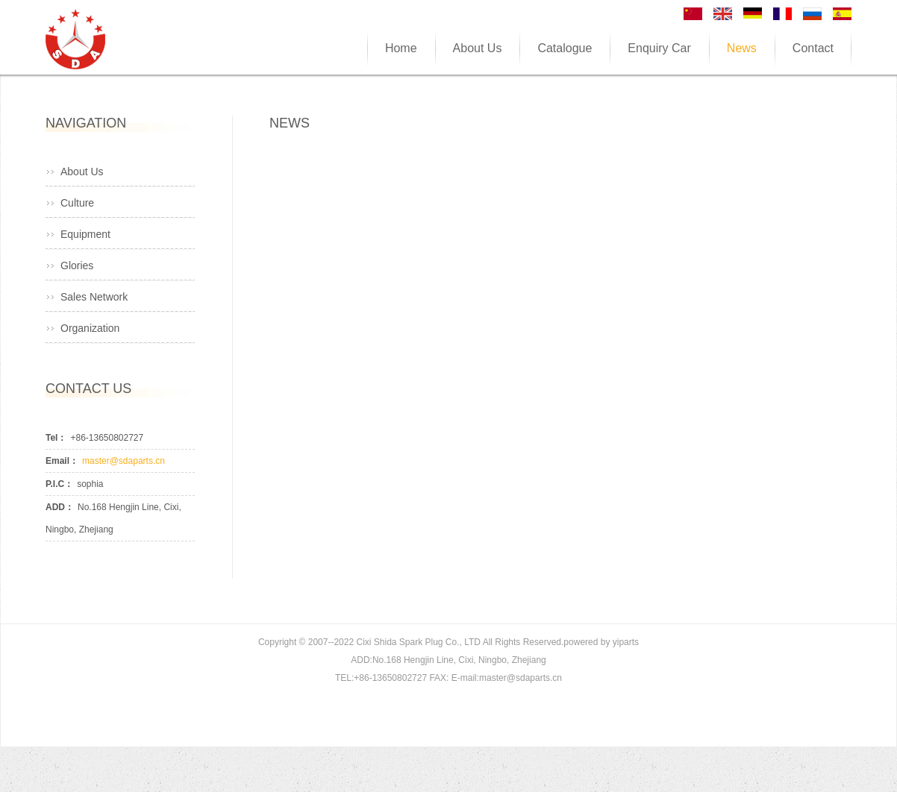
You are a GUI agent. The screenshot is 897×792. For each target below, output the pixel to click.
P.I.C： (59, 484)
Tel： (56, 438)
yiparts (626, 642)
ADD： (60, 507)
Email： (62, 461)
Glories (76, 265)
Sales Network (94, 297)
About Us (82, 171)
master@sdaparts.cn (123, 461)
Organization (89, 328)
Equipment (85, 234)
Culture (77, 203)
